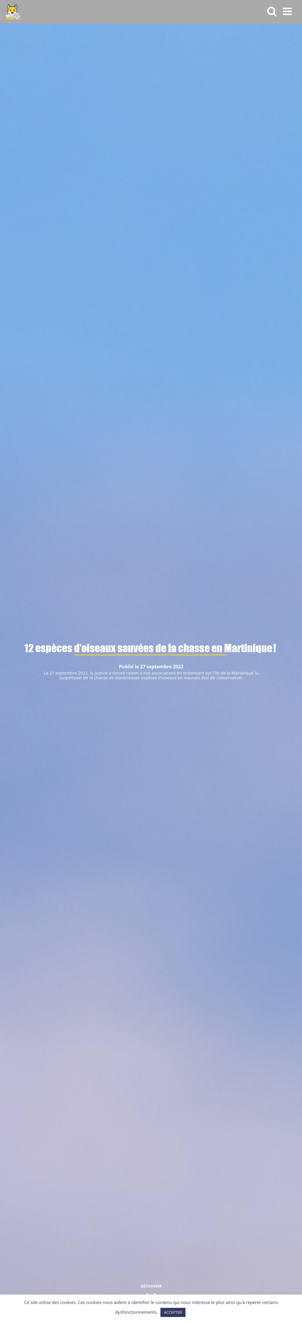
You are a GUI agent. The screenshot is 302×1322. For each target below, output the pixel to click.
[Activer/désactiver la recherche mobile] (272, 11)
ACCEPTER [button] (173, 1312)
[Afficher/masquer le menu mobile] (288, 11)
